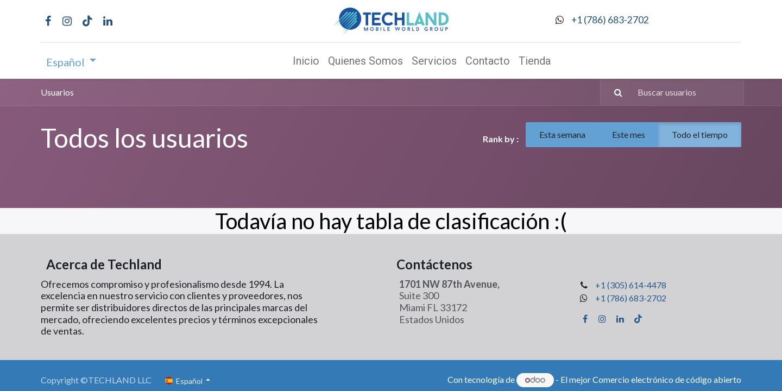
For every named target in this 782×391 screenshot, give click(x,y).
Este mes (628, 134)
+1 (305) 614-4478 (630, 285)
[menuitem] (306, 60)
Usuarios (57, 92)
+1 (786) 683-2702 (610, 20)
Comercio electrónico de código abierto (666, 379)
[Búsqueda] (613, 92)
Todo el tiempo (700, 134)
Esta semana (562, 134)
